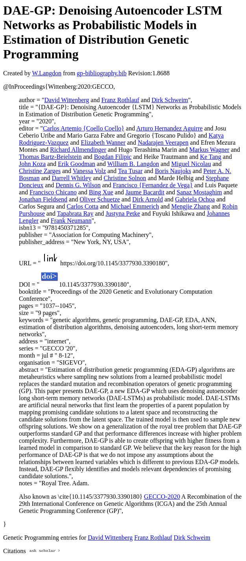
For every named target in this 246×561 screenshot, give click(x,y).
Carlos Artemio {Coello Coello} (83, 128)
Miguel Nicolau (191, 163)
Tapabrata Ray (75, 213)
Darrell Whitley (72, 178)
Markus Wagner (209, 149)
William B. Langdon (133, 163)
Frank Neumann (71, 220)
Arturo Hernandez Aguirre (169, 128)
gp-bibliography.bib (102, 73)
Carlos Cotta (82, 206)
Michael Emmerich (135, 206)
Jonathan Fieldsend (43, 199)
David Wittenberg (66, 100)
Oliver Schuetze (100, 199)
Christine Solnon (125, 178)
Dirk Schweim (170, 100)
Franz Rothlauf (120, 100)
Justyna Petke (122, 213)
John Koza (32, 163)
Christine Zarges (40, 171)
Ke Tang (210, 156)
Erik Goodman (76, 163)
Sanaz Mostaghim (199, 192)
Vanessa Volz (89, 171)
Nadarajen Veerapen (163, 142)
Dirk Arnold (147, 199)
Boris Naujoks (173, 171)
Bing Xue (101, 192)
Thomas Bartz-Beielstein (50, 156)
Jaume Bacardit (145, 192)
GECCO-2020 (162, 496)
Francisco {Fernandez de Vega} (153, 185)
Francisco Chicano (53, 192)
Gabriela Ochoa (195, 199)
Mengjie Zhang (190, 206)
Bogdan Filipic (113, 156)
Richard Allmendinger (78, 149)
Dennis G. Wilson (77, 185)
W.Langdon (46, 73)
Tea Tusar (130, 171)
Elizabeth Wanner (103, 142)
